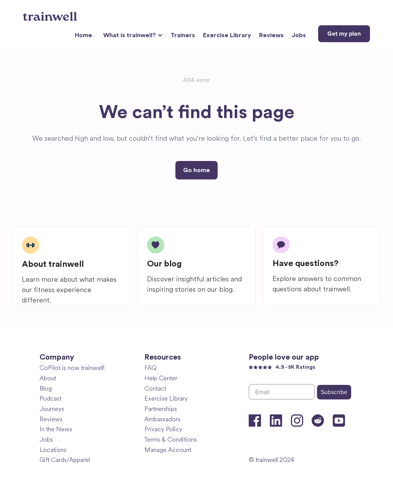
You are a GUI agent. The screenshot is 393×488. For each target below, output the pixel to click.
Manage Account (167, 449)
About (48, 378)
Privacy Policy (163, 429)
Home (83, 35)
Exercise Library (227, 35)
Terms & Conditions (170, 439)
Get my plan (344, 34)
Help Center (160, 378)
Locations (53, 449)
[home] (51, 13)
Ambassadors (162, 419)
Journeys (52, 408)
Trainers (182, 35)
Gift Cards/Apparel (65, 459)
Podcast (50, 398)
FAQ (150, 367)
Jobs (299, 35)
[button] (132, 35)
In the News (56, 429)
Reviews (271, 35)
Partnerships (160, 408)
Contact (155, 388)
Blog (46, 388)
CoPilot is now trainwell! (72, 367)
